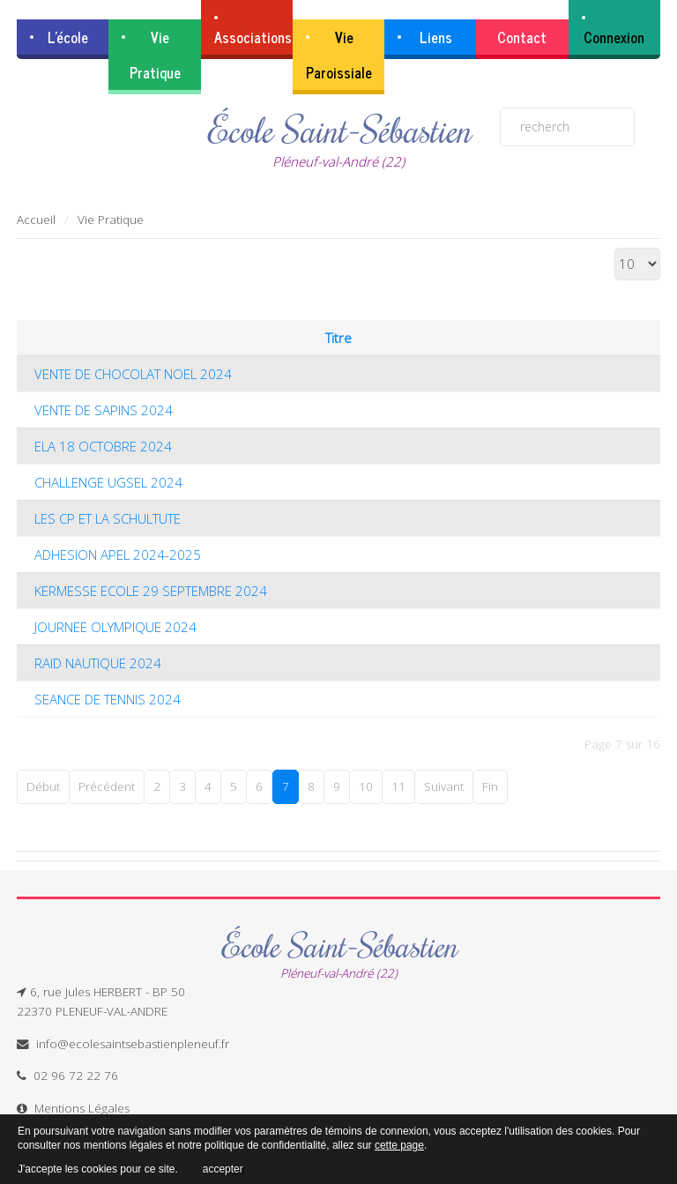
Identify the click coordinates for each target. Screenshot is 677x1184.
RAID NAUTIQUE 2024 (97, 663)
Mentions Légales (82, 1107)
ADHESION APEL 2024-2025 (117, 554)
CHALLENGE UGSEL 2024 (108, 482)
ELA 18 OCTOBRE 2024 (103, 446)
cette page (399, 1145)
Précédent (106, 786)
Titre (338, 337)
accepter (223, 1166)
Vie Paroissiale (339, 55)
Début (43, 786)
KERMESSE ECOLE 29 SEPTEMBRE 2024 (150, 590)
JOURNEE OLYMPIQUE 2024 (115, 627)
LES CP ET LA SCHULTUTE (107, 518)
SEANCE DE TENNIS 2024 (107, 699)
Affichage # (614, 248)
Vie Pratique (155, 55)
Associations (253, 37)
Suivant (444, 786)
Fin (490, 786)
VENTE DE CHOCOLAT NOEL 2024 (133, 374)
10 (366, 786)
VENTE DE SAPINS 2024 (103, 410)
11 (398, 786)
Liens (436, 37)
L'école (68, 37)
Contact (522, 37)
